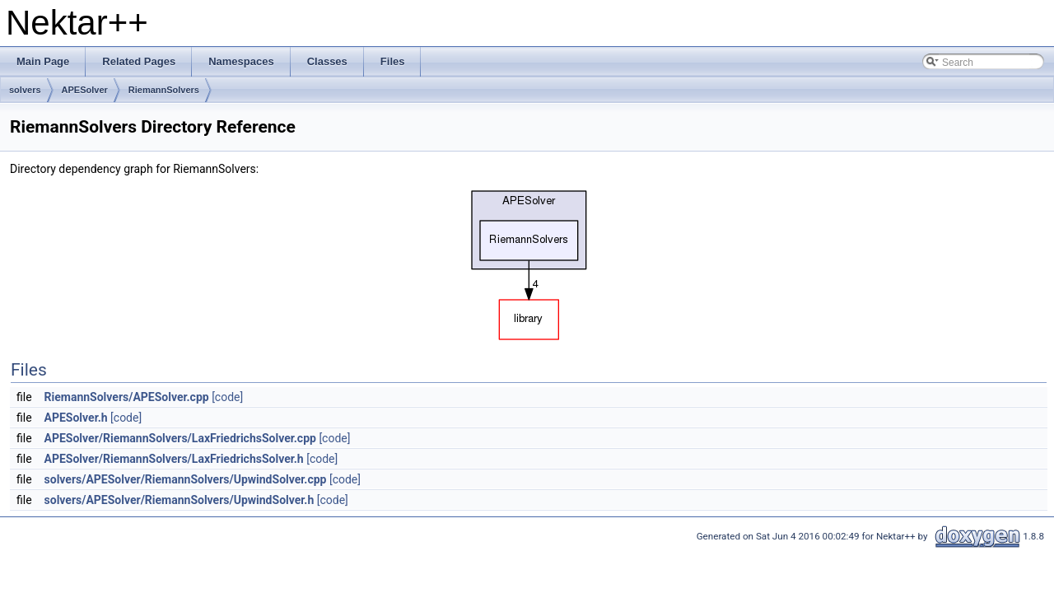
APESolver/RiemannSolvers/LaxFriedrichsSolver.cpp (180, 438)
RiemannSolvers (163, 90)
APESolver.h (76, 417)
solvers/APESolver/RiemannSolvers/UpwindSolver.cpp (185, 479)
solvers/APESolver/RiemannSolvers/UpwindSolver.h (179, 500)
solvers (25, 90)
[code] (227, 397)
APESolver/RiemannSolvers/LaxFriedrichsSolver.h (174, 458)
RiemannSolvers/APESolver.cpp (126, 397)
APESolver (85, 90)
